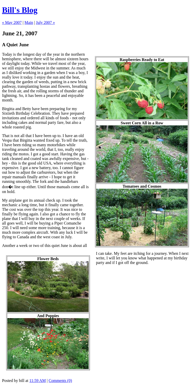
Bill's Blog (20, 9)
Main (29, 22)
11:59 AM (37, 380)
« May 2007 (12, 22)
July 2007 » (45, 22)
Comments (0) (60, 380)
